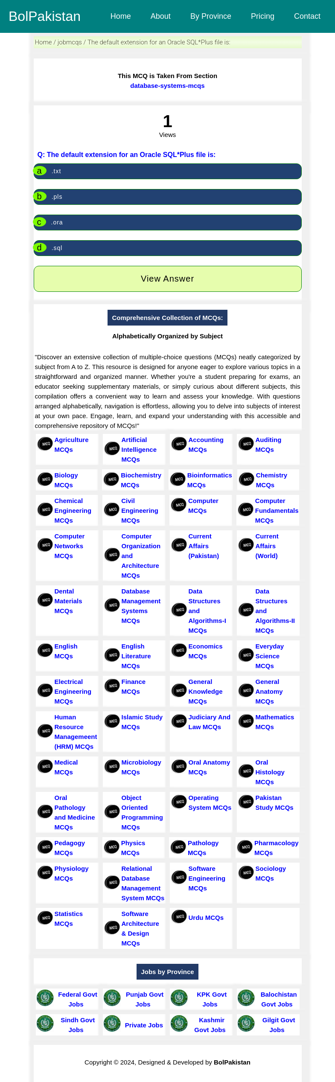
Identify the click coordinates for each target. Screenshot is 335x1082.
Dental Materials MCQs (68, 601)
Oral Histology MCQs (270, 772)
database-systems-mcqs (167, 85)
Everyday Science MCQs (270, 656)
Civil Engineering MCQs (139, 510)
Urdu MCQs (206, 917)
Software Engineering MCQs (207, 878)
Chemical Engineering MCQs (73, 510)
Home (121, 16)
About (161, 16)
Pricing (262, 16)
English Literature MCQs (136, 656)
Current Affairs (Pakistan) (204, 545)
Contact (307, 16)
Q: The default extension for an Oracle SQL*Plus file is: (127, 154)
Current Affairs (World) (267, 545)
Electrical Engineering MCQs (73, 691)
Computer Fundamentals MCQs (277, 510)
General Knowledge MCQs (206, 691)
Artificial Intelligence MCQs (139, 449)
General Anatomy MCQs (269, 691)
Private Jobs (142, 1025)
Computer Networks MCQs (70, 545)
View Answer (167, 278)
